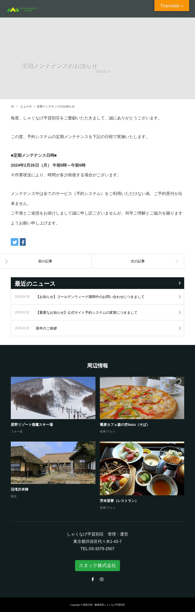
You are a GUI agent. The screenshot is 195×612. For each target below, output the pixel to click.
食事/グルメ (107, 431)
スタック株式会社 (97, 565)
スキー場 (16, 431)
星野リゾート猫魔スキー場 (32, 425)
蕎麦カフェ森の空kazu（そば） (125, 425)
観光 (14, 496)
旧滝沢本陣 (19, 489)
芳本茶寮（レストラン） (119, 501)
